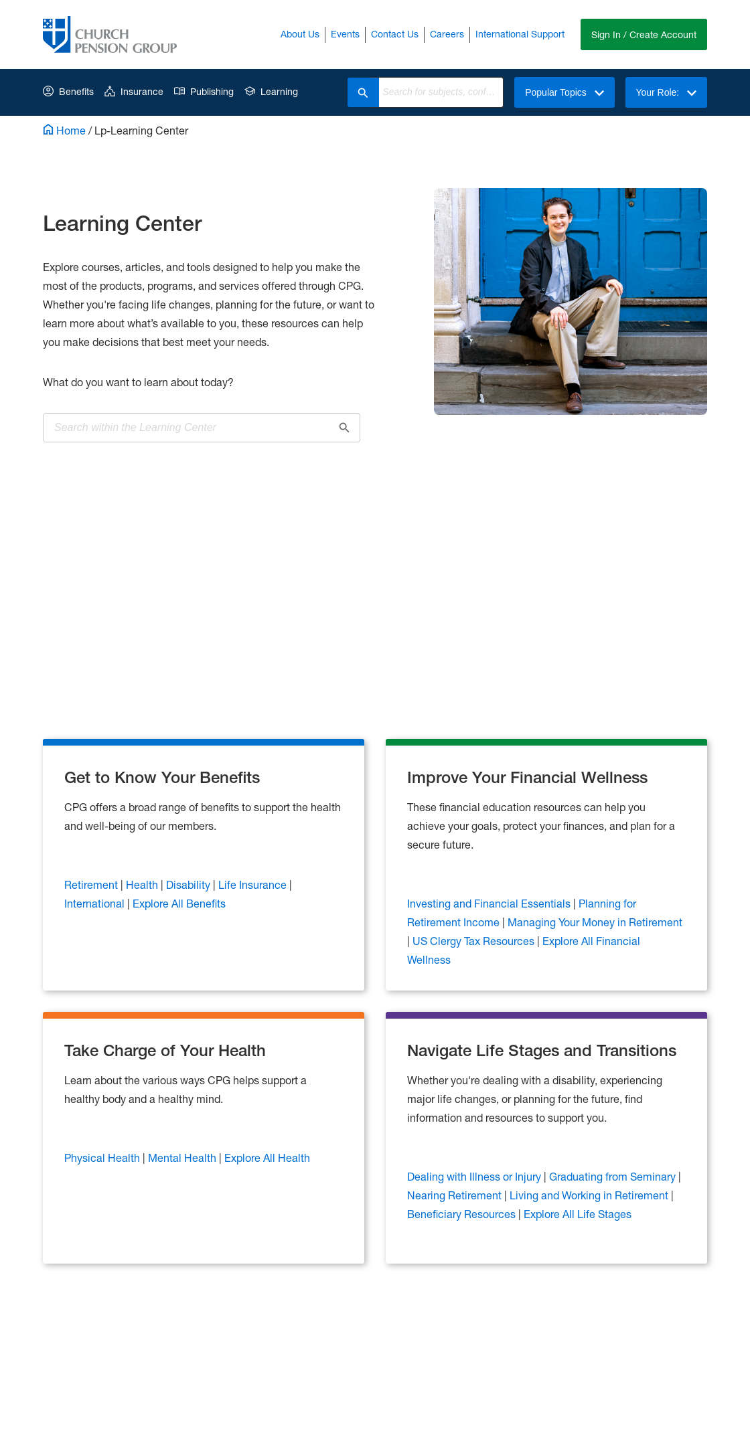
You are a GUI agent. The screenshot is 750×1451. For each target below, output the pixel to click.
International (95, 901)
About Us (298, 33)
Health (143, 883)
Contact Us (393, 33)
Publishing (204, 91)
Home (64, 130)
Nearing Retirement (455, 1193)
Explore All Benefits (179, 901)
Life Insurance (253, 883)
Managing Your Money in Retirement (595, 920)
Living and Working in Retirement (590, 1193)
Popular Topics (562, 92)
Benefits (68, 91)
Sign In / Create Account (643, 34)
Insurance (133, 91)
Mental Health (183, 1156)
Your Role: (665, 92)
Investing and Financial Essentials (490, 901)
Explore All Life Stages (577, 1212)
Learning (271, 91)
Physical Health (103, 1156)
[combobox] (438, 92)
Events (343, 33)
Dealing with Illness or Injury (475, 1175)
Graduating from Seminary (613, 1175)
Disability (189, 883)
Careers (446, 33)
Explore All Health (267, 1156)
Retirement (92, 883)
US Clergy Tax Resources (474, 939)
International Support (518, 33)
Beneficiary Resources (462, 1212)
